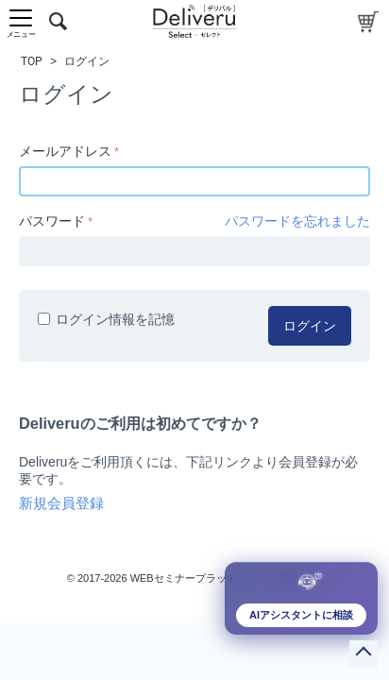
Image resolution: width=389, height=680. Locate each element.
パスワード (52, 221)
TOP (31, 61)
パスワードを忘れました (297, 221)
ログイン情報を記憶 (106, 319)
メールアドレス (65, 151)
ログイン (309, 325)
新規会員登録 (61, 503)
